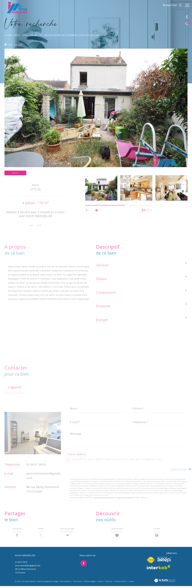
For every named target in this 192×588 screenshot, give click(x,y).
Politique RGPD (120, 583)
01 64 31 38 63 (36, 464)
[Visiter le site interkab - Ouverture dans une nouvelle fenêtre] (158, 569)
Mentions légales (90, 583)
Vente (17, 35)
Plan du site (77, 583)
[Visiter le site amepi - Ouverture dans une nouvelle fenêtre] (164, 561)
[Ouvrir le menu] (187, 5)
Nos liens (109, 583)
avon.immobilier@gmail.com (27, 567)
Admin (101, 583)
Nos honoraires (65, 583)
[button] (96, 210)
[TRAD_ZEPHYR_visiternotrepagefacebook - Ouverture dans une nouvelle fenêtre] (83, 564)
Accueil (8, 35)
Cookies (131, 584)
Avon (24, 35)
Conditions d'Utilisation (125, 497)
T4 (41, 35)
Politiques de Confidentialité (104, 497)
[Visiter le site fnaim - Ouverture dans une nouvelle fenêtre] (151, 562)
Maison (33, 35)
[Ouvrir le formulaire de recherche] (170, 5)
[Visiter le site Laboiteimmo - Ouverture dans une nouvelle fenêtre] (164, 583)
